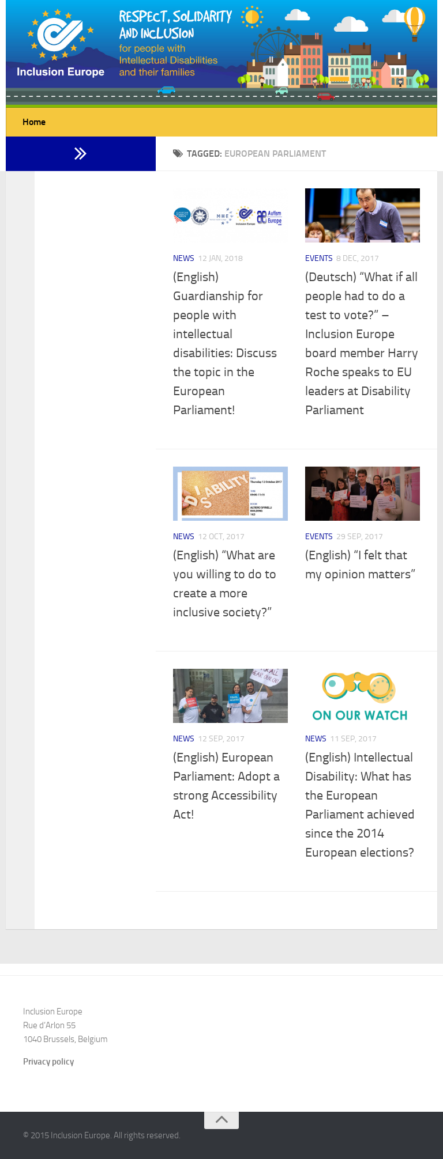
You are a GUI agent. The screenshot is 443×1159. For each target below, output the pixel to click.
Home (34, 121)
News (183, 258)
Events (319, 258)
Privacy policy (48, 1061)
